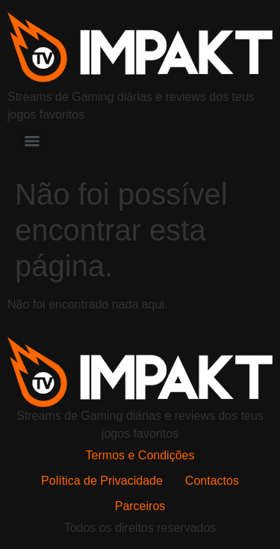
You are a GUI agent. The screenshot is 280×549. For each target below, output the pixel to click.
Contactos (212, 480)
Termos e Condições (140, 455)
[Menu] (32, 141)
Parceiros (140, 506)
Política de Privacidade (102, 480)
